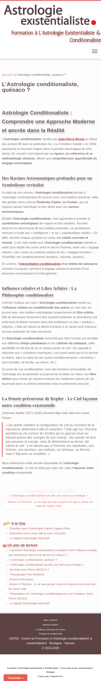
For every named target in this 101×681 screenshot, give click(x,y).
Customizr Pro (56, 676)
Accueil (7, 74)
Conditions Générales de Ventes (50, 629)
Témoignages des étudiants (26, 574)
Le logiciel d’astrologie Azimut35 (29, 538)
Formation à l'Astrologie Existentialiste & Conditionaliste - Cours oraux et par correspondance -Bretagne (50, 670)
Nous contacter (50, 620)
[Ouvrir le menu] (95, 52)
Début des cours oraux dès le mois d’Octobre (37, 533)
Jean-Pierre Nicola (71, 139)
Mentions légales (50, 625)
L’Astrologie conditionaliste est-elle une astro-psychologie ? (47, 495)
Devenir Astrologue (21, 579)
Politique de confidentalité (50, 634)
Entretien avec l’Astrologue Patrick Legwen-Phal (39, 528)
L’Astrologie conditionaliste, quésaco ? (33, 559)
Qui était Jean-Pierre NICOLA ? (29, 569)
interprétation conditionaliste (40, 263)
